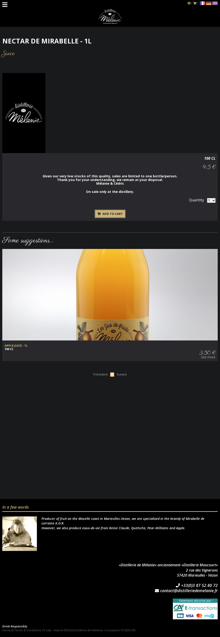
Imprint (58, 630)
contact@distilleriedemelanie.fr (186, 591)
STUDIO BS (128, 630)
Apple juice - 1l (16, 345)
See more (208, 357)
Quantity (196, 199)
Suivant (122, 374)
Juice (8, 53)
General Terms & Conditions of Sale (27, 630)
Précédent (100, 374)
